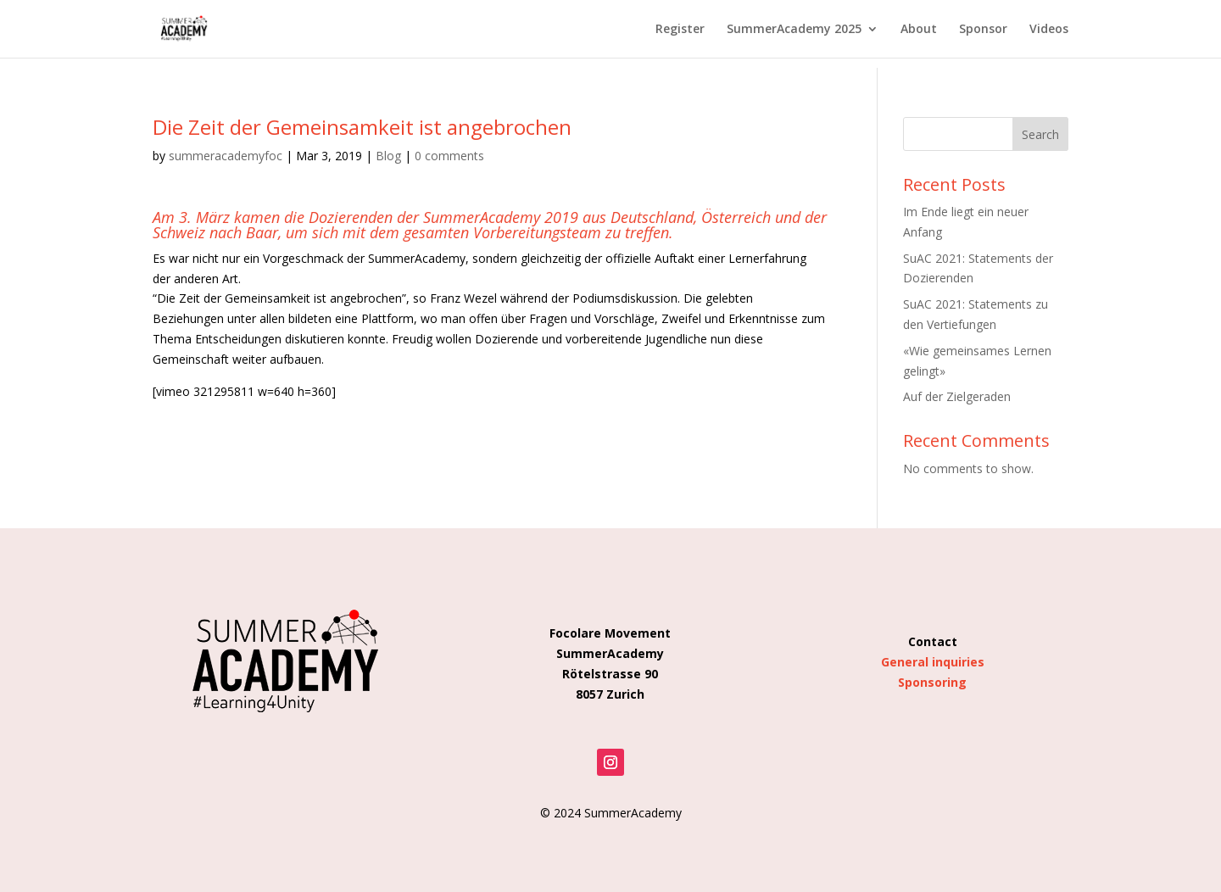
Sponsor (983, 29)
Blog (388, 156)
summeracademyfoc (225, 156)
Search (1040, 134)
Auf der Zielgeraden (957, 396)
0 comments (449, 156)
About (918, 29)
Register (680, 29)
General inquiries (932, 662)
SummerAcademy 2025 (794, 29)
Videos (1048, 29)
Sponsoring (932, 682)
